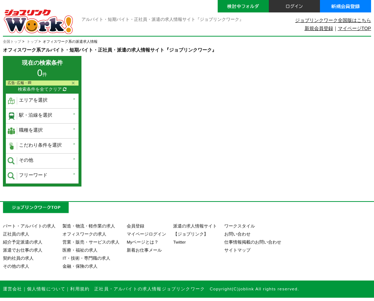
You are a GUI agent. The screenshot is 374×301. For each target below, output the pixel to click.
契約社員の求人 (18, 258)
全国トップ (12, 41)
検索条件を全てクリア (42, 89)
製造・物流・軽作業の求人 (88, 225)
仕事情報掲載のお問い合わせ (252, 242)
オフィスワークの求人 (84, 234)
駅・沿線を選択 (30, 116)
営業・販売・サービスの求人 (90, 242)
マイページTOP (354, 28)
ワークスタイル (239, 225)
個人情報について (46, 288)
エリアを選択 (27, 101)
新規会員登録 (319, 28)
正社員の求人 (16, 234)
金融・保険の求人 (80, 266)
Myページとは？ (143, 242)
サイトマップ (237, 250)
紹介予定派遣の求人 (22, 242)
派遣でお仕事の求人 (22, 250)
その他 (20, 161)
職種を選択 (25, 131)
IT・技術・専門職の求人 (86, 258)
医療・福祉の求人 (80, 250)
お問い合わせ (237, 234)
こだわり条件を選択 (35, 146)
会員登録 (135, 225)
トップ (32, 41)
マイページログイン (146, 234)
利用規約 (79, 288)
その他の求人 (16, 266)
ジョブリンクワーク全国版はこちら (333, 20)
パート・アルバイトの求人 (29, 225)
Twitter (179, 242)
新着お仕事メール (144, 250)
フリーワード (27, 176)
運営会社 (12, 288)
